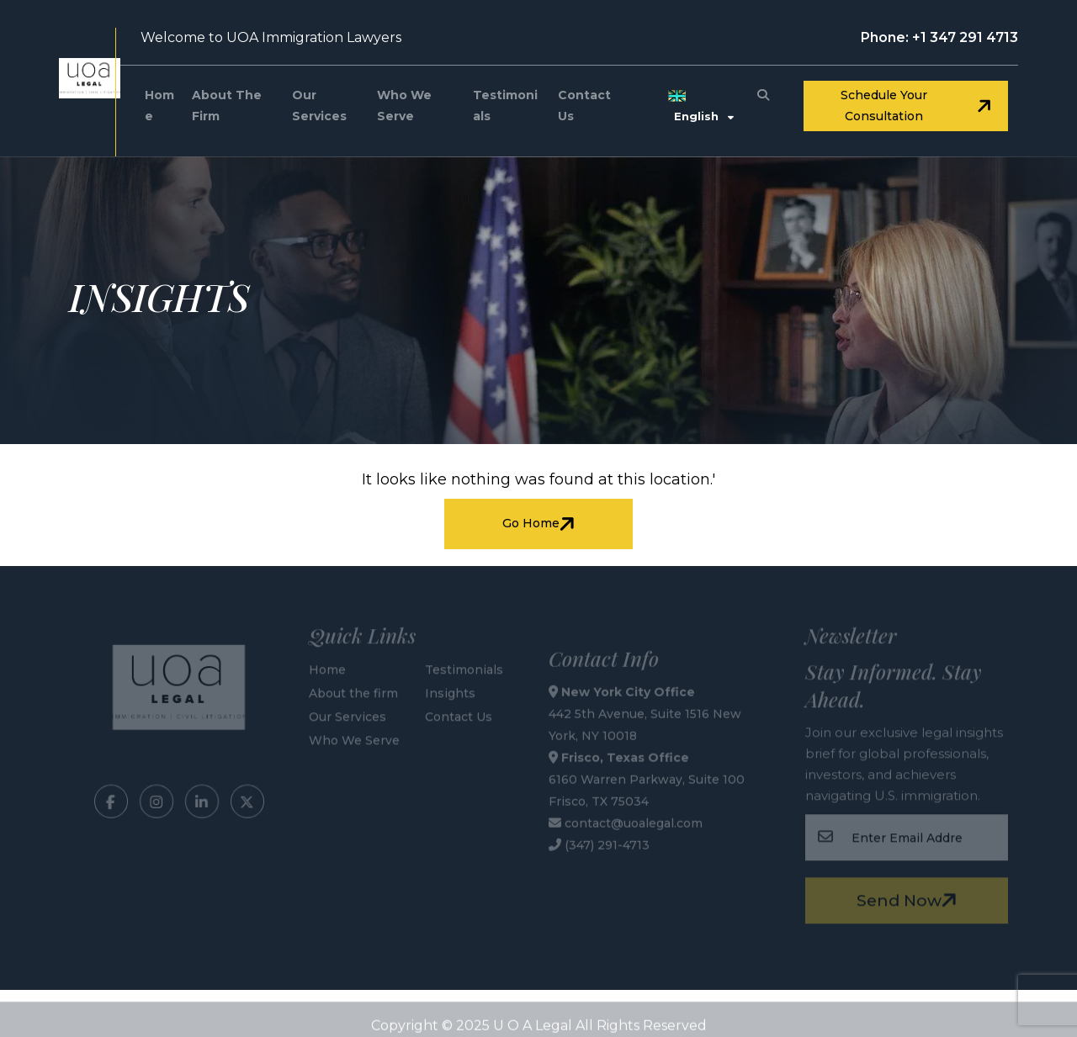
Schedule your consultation (918, 105)
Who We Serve (404, 105)
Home (159, 105)
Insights (450, 690)
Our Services (319, 105)
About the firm (227, 105)
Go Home (541, 524)
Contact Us (584, 105)
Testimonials (505, 105)
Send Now (909, 898)
